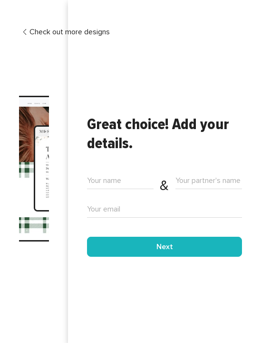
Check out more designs (66, 32)
